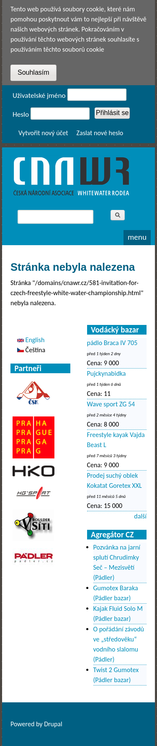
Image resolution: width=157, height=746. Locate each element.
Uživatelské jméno (39, 95)
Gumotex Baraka (115, 588)
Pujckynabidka (106, 373)
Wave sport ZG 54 (111, 404)
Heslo (21, 114)
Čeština (31, 350)
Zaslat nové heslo (100, 133)
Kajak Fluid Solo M (118, 609)
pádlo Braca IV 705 (112, 343)
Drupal (53, 724)
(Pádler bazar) (112, 598)
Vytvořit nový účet (43, 133)
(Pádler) (104, 577)
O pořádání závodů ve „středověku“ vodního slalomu (118, 639)
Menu (137, 237)
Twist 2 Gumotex (116, 670)
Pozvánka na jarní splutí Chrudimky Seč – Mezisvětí (117, 557)
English (30, 340)
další (140, 516)
